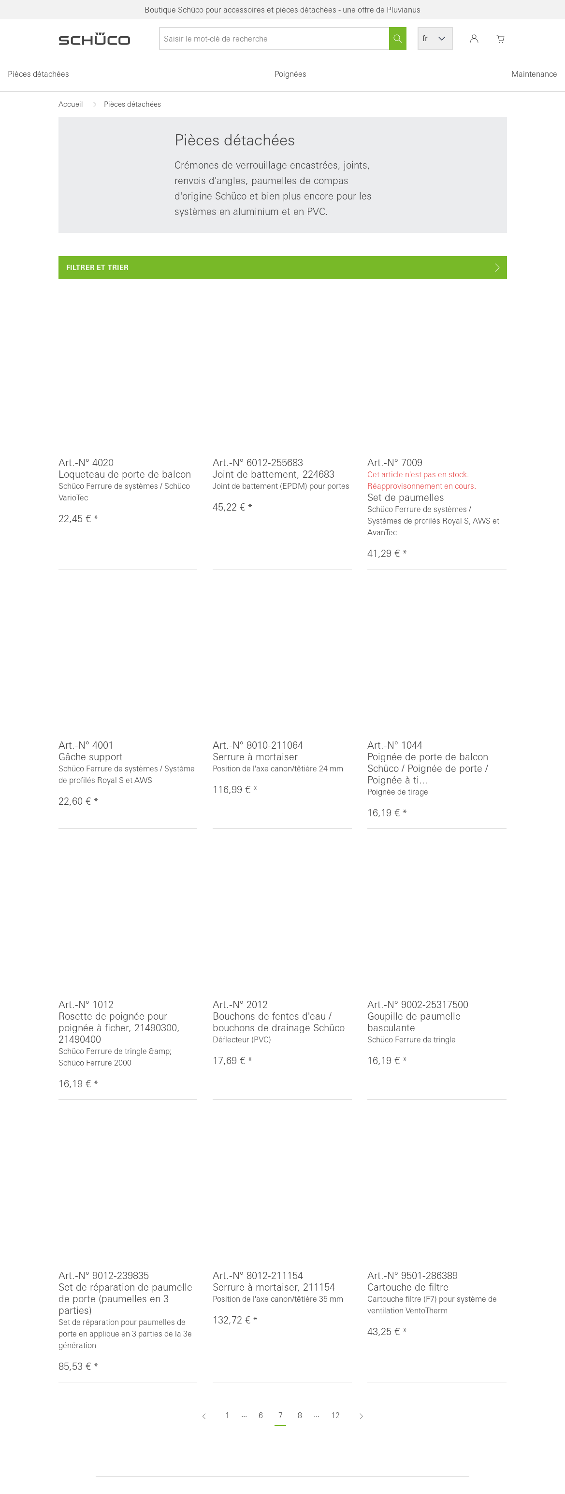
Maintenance (534, 74)
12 (335, 1415)
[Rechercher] (397, 38)
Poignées (290, 74)
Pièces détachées (38, 74)
